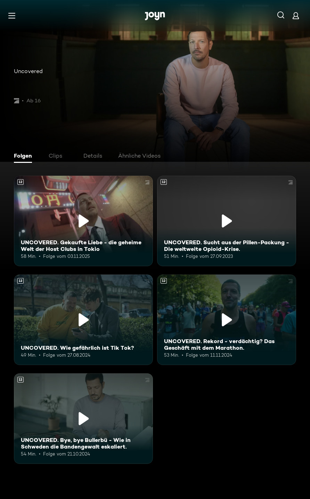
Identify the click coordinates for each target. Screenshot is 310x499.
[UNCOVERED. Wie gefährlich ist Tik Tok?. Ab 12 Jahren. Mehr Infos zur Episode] (83, 320)
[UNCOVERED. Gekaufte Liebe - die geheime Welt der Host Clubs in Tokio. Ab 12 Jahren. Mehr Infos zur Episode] (83, 221)
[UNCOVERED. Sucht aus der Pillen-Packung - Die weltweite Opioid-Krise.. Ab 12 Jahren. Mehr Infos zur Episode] (226, 221)
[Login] (296, 15)
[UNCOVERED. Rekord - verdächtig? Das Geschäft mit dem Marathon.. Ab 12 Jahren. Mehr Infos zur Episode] (226, 320)
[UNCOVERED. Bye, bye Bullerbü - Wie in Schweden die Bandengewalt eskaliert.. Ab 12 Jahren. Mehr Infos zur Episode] (83, 418)
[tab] (25, 156)
